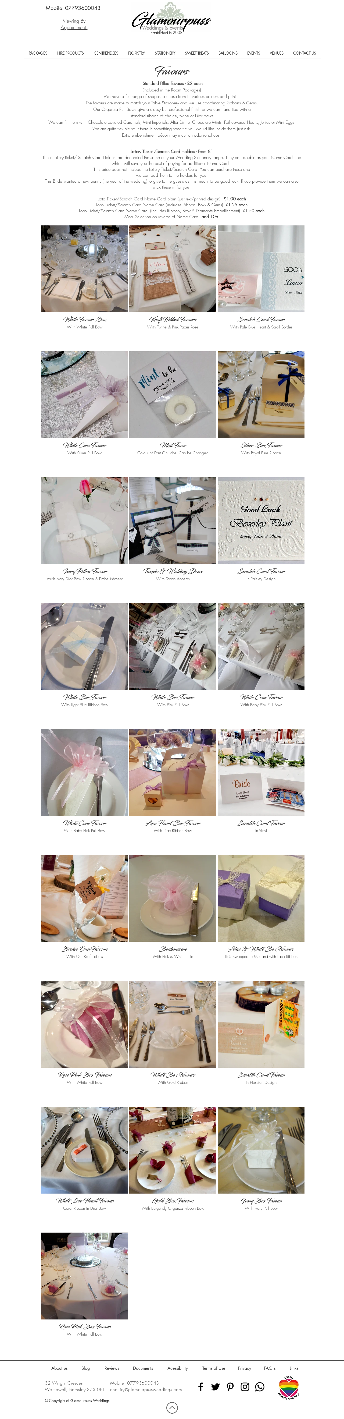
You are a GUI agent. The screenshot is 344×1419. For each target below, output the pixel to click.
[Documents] (143, 1368)
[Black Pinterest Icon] (230, 1387)
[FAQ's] (270, 1368)
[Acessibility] (177, 1368)
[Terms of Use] (213, 1368)
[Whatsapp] (260, 1387)
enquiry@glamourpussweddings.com (146, 1389)
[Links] (294, 1368)
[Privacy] (244, 1368)
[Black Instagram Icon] (245, 1387)
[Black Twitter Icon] (215, 1387)
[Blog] (85, 1368)
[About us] (59, 1368)
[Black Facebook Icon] (200, 1387)
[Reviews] (111, 1368)
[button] (38, 55)
